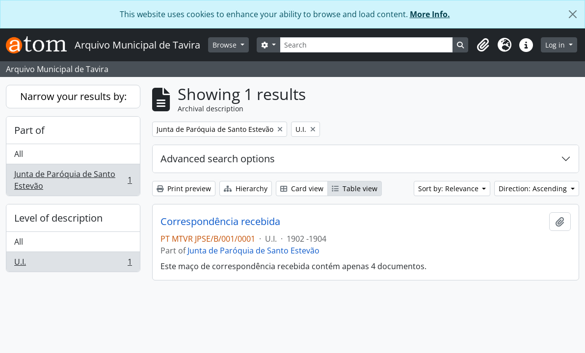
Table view (354, 188)
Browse (226, 45)
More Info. (430, 14)
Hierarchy (245, 188)
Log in (556, 45)
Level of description (58, 218)
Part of (29, 130)
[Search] (366, 44)
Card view (301, 188)
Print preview (184, 188)
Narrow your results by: (73, 96)
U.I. (73, 264)
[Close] (573, 14)
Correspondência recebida (220, 221)
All (18, 154)
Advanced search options (217, 158)
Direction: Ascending (534, 188)
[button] (483, 45)
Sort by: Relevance (449, 188)
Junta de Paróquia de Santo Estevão (73, 180)
